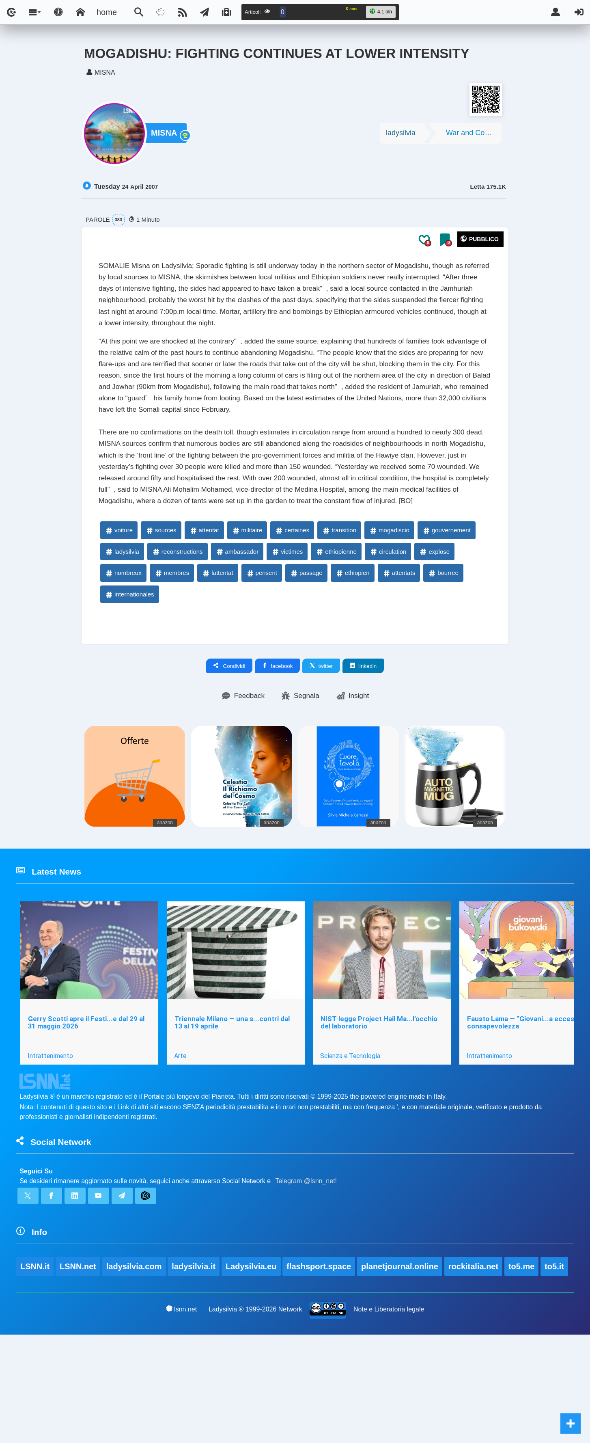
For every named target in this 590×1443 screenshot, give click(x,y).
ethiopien (352, 657)
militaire (247, 614)
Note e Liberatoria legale (389, 1417)
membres (171, 657)
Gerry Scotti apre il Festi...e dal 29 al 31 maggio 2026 (87, 1115)
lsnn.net (180, 1417)
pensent (261, 657)
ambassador (237, 636)
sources (161, 614)
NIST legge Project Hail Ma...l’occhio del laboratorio (382, 1115)
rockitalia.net (475, 1374)
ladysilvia (401, 135)
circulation (388, 636)
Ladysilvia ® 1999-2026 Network (255, 1417)
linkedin (363, 750)
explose (434, 636)
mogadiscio (389, 614)
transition (339, 614)
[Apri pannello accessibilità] (58, 12)
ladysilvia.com (134, 1374)
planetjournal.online (401, 1374)
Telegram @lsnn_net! (306, 1281)
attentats (399, 657)
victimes (287, 636)
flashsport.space (320, 1374)
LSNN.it (35, 1374)
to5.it (557, 1374)
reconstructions (177, 636)
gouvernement (446, 614)
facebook (277, 750)
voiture (119, 614)
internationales (129, 679)
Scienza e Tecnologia (354, 1148)
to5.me (524, 1374)
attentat (204, 614)
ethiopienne (336, 636)
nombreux (123, 657)
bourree (443, 657)
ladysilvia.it (195, 1374)
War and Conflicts (473, 135)
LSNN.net (78, 1374)
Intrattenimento (51, 1148)
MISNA (166, 135)
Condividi (229, 750)
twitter (321, 750)
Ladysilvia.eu (252, 1374)
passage (306, 657)
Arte (182, 1148)
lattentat (217, 657)
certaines (292, 614)
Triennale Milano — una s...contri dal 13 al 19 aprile (234, 1115)
